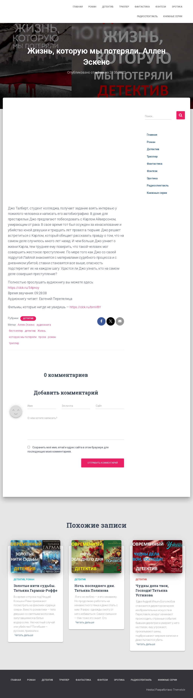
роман (52, 336)
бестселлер (16, 330)
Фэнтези (160, 6)
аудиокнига (44, 324)
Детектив (107, 6)
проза (42, 336)
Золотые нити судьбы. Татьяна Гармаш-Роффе (35, 588)
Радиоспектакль (147, 16)
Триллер (124, 6)
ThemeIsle (179, 689)
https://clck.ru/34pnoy (24, 288)
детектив (30, 330)
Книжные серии (172, 16)
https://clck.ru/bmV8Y (86, 307)
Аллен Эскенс (26, 324)
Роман (92, 6)
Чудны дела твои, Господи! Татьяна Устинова (152, 590)
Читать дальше (24, 635)
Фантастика (142, 6)
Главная (78, 6)
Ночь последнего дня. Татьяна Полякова (94, 588)
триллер (14, 343)
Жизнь (42, 330)
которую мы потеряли (23, 336)
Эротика (177, 6)
